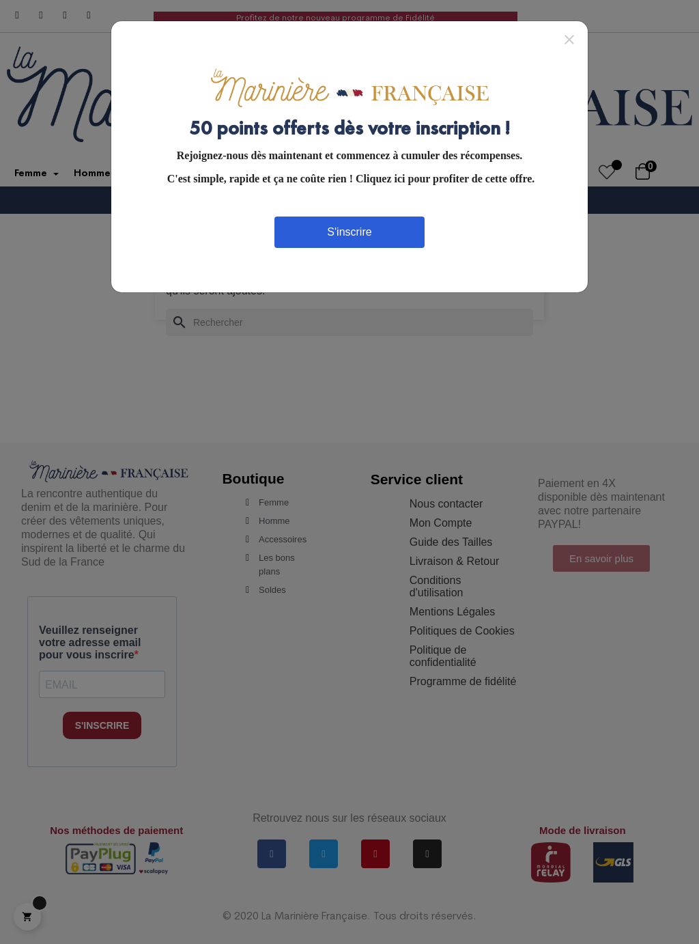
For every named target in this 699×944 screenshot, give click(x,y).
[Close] (569, 39)
